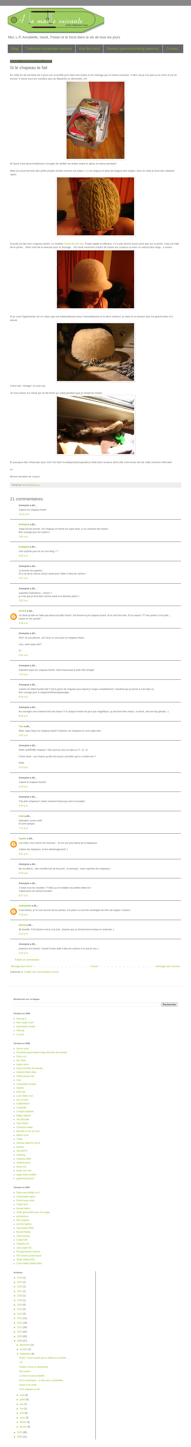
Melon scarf (22, 1135)
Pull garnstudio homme (28, 1251)
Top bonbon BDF (25, 1228)
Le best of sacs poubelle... (32, 1375)
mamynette (25, 905)
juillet (23, 1399)
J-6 (21, 1362)
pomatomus (22, 1216)
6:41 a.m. (23, 655)
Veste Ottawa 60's (25, 1259)
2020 (20, 1295)
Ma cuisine (24, 1371)
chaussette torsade (26, 1084)
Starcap (20, 1030)
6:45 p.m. (23, 805)
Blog (14, 49)
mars (23, 1417)
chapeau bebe (23, 1158)
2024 (20, 1277)
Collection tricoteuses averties (49, 49)
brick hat (20, 1091)
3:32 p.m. (23, 735)
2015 (20, 1309)
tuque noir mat (23, 1170)
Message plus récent (21, 966)
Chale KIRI (22, 1240)
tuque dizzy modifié (26, 1174)
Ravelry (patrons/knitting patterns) (133, 49)
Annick (22, 611)
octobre (24, 1349)
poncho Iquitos (23, 1224)
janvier (23, 1426)
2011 (20, 1327)
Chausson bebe (24, 1127)
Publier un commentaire (27, 959)
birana (22, 925)
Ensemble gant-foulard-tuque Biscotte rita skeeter (41, 1052)
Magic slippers (23, 1115)
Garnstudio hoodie (25, 1026)
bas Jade (21, 1060)
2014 (20, 1313)
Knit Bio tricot (89, 49)
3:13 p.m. (23, 933)
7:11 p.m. (23, 828)
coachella (21, 1107)
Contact (172, 49)
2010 (20, 1331)
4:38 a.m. (23, 623)
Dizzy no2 (21, 1056)
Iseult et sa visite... (28, 1384)
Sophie (22, 838)
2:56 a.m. (23, 536)
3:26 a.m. (23, 555)
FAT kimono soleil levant (28, 1255)
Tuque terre (22, 1204)
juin (22, 1404)
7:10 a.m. (23, 674)
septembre (25, 1353)
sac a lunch (22, 1099)
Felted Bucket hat (74, 243)
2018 (20, 1300)
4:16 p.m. (23, 786)
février (23, 1422)
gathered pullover (25, 1178)
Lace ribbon (22, 1123)
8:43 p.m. (23, 873)
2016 (20, 1304)
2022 (20, 1286)
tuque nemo (22, 1064)
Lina (87, 170)
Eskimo (20, 1147)
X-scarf (20, 1034)
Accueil (94, 966)
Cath (21, 816)
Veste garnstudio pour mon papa (33, 1212)
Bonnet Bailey (23, 1232)
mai (22, 1408)
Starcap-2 (21, 1018)
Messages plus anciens (168, 966)
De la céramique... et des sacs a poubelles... (42, 1380)
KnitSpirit (24, 524)
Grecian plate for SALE (28, 1143)
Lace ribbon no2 (24, 1096)
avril (22, 1413)
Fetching (20, 1155)
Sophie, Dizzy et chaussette (33, 1367)
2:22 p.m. (23, 953)
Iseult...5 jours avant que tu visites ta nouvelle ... (43, 1357)
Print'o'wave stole (25, 1200)
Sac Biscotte (22, 1119)
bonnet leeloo (23, 1208)
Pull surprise (22, 1220)
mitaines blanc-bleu (26, 1072)
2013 (20, 1318)
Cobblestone (22, 1103)
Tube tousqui (23, 1236)
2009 (20, 1336)
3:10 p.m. (23, 914)
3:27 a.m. (23, 578)
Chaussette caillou (25, 1196)
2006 (20, 1436)
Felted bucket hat (25, 1076)
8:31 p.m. (23, 853)
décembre (25, 1345)
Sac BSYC (21, 1151)
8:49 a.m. (23, 697)
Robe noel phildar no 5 (28, 1192)
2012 (20, 1323)
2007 (20, 1432)
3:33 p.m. (23, 767)
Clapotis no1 (22, 1243)
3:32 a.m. (23, 600)
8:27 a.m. (23, 895)
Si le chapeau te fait (29, 1389)
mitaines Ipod (23, 1162)
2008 (20, 1340)
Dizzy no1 (21, 1166)
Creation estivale (25, 1111)
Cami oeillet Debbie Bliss (29, 1263)
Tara (21, 726)
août (22, 1395)
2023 (20, 1282)
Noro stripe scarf (24, 1022)
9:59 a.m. (23, 716)
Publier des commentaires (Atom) (41, 972)
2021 (20, 1291)
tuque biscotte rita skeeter (29, 1068)
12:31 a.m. (24, 514)
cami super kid (23, 1247)
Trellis (19, 1139)
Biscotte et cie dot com (28, 1131)
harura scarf (22, 1048)
